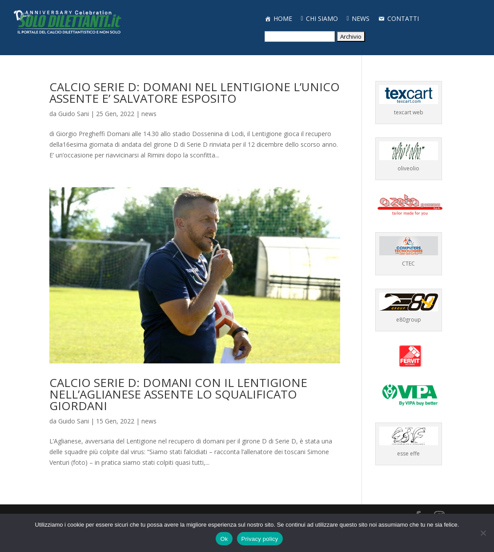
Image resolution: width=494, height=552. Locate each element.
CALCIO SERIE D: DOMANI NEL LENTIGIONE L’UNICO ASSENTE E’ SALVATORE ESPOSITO (194, 92)
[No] (482, 532)
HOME (282, 18)
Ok (224, 539)
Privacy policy (259, 539)
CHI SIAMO (322, 18)
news (149, 113)
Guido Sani (73, 113)
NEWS (360, 18)
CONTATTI (403, 18)
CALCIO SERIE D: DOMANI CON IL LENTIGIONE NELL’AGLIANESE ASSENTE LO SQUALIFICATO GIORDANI (178, 394)
